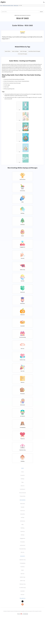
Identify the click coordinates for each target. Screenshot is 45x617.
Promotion (22, 541)
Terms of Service (22, 492)
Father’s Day (22, 580)
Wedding (22, 528)
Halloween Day (22, 584)
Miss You (22, 552)
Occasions (22, 475)
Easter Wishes (16, 5)
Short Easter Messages (22, 53)
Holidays (22, 478)
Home (1, 5)
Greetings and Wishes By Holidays (8, 5)
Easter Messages (23, 51)
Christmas (22, 566)
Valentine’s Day (23, 559)
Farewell (22, 507)
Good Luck (22, 510)
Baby (23, 524)
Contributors (22, 489)
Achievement (22, 545)
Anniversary (22, 521)
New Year (22, 573)
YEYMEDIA (25, 613)
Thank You (22, 531)
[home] (3, 2)
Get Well (22, 517)
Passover (22, 594)
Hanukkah (22, 591)
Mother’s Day (22, 577)
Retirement (22, 503)
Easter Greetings (15, 51)
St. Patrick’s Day (22, 587)
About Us (22, 485)
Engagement (22, 538)
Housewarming (22, 548)
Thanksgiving (22, 563)
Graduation (22, 514)
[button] (43, 2)
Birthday (22, 534)
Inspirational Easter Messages (34, 51)
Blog (22, 482)
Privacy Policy (22, 496)
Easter (22, 570)
